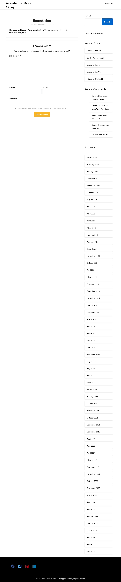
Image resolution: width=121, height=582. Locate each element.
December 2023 (93, 291)
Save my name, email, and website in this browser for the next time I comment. (42, 108)
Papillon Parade (98, 99)
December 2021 (93, 404)
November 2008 (93, 474)
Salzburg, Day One (94, 72)
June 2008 (91, 509)
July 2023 (91, 326)
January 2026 (92, 172)
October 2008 (92, 481)
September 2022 (93, 354)
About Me (109, 3)
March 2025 (92, 228)
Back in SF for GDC (94, 51)
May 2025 (91, 214)
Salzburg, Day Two (94, 65)
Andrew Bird (103, 135)
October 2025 (92, 193)
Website (13, 98)
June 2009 (91, 446)
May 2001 (91, 551)
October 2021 (92, 418)
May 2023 (91, 340)
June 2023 (91, 333)
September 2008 (93, 488)
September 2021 (93, 425)
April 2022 (91, 383)
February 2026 (93, 164)
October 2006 (92, 523)
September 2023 (93, 312)
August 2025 (92, 200)
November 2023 (93, 298)
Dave (94, 135)
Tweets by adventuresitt (94, 33)
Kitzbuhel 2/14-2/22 (95, 79)
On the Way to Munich (95, 58)
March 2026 (92, 157)
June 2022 (91, 375)
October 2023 (92, 305)
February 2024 (93, 284)
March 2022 (92, 390)
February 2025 (93, 235)
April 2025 (91, 221)
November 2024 (93, 256)
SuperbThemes (79, 579)
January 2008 (92, 516)
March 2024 (92, 277)
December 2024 (93, 249)
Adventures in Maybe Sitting (19, 5)
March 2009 (92, 460)
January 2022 (92, 397)
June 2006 (91, 544)
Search (88, 16)
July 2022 (91, 368)
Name (12, 87)
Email (46, 87)
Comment (15, 56)
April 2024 (91, 270)
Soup (94, 115)
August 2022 (92, 361)
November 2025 (93, 185)
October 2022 (92, 347)
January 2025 (92, 242)
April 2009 (91, 453)
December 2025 (93, 178)
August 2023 (92, 319)
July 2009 (91, 439)
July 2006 (91, 537)
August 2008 (92, 495)
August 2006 (92, 530)
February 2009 (93, 467)
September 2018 (93, 432)
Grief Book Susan (98, 106)
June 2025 (91, 207)
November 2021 (93, 411)
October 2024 (92, 263)
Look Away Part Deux (100, 109)
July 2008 (91, 502)
